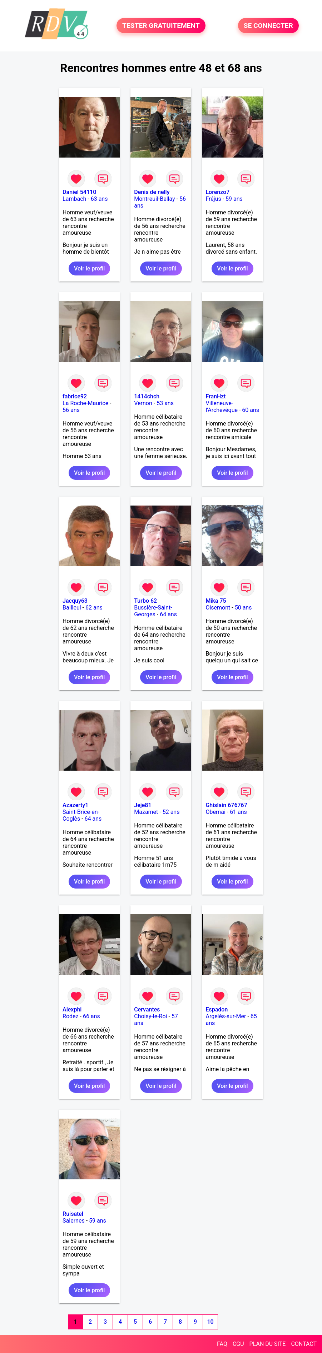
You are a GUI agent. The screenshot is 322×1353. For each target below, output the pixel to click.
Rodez (70, 1016)
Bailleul (72, 607)
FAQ (222, 1343)
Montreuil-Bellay (154, 198)
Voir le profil (89, 268)
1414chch (146, 396)
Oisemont (217, 607)
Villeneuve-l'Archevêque (221, 406)
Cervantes (147, 1009)
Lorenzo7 (217, 192)
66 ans (91, 1016)
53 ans (165, 403)
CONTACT (304, 1343)
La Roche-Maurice (85, 403)
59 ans (234, 198)
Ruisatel (73, 1213)
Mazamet (146, 812)
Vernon (143, 403)
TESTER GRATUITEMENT (161, 25)
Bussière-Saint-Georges (153, 611)
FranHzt (215, 396)
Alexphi (72, 1009)
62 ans (94, 607)
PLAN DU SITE (267, 1343)
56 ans (71, 410)
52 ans (171, 812)
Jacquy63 (75, 600)
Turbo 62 (145, 600)
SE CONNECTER (268, 25)
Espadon (216, 1009)
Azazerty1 (75, 805)
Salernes (74, 1220)
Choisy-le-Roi (150, 1016)
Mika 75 (215, 600)
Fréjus (213, 198)
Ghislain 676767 (226, 805)
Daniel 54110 (79, 192)
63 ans (99, 198)
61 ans (238, 812)
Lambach (74, 198)
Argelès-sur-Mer (225, 1016)
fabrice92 (75, 396)
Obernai (215, 812)
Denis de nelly (151, 192)
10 (210, 1321)
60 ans (250, 410)
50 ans (243, 607)
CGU (238, 1343)
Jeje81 (142, 805)
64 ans (168, 614)
